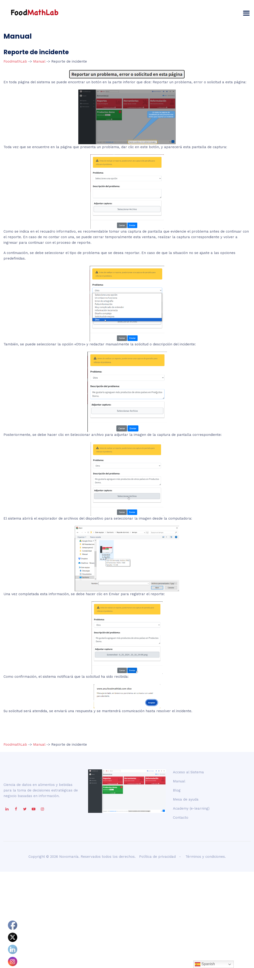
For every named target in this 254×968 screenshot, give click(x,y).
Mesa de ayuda (186, 799)
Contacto (180, 817)
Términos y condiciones (205, 857)
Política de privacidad (157, 857)
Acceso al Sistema (188, 772)
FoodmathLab (15, 61)
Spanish (205, 964)
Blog (177, 790)
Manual (39, 61)
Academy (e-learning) (191, 808)
